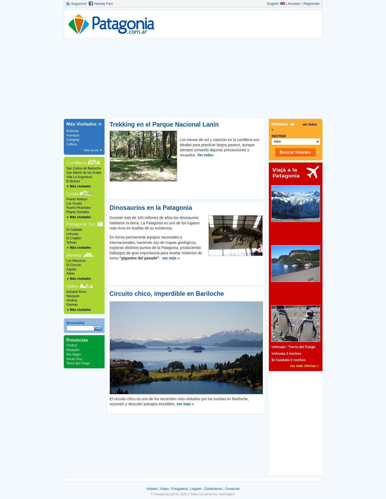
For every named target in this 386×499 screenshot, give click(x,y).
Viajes (164, 489)
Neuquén (73, 350)
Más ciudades (78, 186)
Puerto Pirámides (78, 208)
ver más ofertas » (304, 366)
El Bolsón (73, 181)
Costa (72, 193)
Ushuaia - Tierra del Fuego (294, 347)
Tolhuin (71, 242)
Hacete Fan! (103, 4)
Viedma (71, 300)
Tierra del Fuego (78, 363)
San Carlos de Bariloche (83, 168)
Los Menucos (76, 261)
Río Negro (73, 354)
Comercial (232, 489)
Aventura (72, 135)
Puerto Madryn (77, 199)
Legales (196, 489)
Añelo (70, 273)
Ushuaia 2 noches (287, 353)
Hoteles (152, 489)
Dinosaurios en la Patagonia (151, 207)
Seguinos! (79, 4)
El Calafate (74, 230)
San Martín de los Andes (84, 173)
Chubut (71, 345)
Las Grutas (74, 203)
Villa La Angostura (79, 177)
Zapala (71, 269)
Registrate (311, 4)
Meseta (73, 255)
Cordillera (76, 162)
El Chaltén (73, 238)
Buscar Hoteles (295, 152)
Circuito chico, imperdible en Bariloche (167, 293)
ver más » (171, 258)
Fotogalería (180, 489)
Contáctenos (213, 489)
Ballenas (72, 131)
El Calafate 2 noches (289, 360)
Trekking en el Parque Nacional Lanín (164, 124)
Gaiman (72, 305)
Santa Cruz (74, 359)
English (276, 4)
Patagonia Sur (80, 224)
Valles (72, 286)
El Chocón (73, 265)
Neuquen (73, 296)
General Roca (76, 292)
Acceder (294, 4)
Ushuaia (72, 234)
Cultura (71, 144)
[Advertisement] (193, 78)
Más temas (93, 150)
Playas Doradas (77, 212)
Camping (72, 140)
